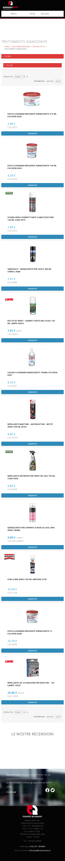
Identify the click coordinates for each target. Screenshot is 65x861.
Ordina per (8, 76)
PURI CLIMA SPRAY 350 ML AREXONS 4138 (27, 579)
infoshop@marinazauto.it (40, 850)
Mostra (50, 81)
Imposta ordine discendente (28, 77)
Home (6, 46)
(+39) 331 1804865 (37, 846)
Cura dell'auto (38, 46)
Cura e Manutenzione (20, 46)
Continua (11, 792)
